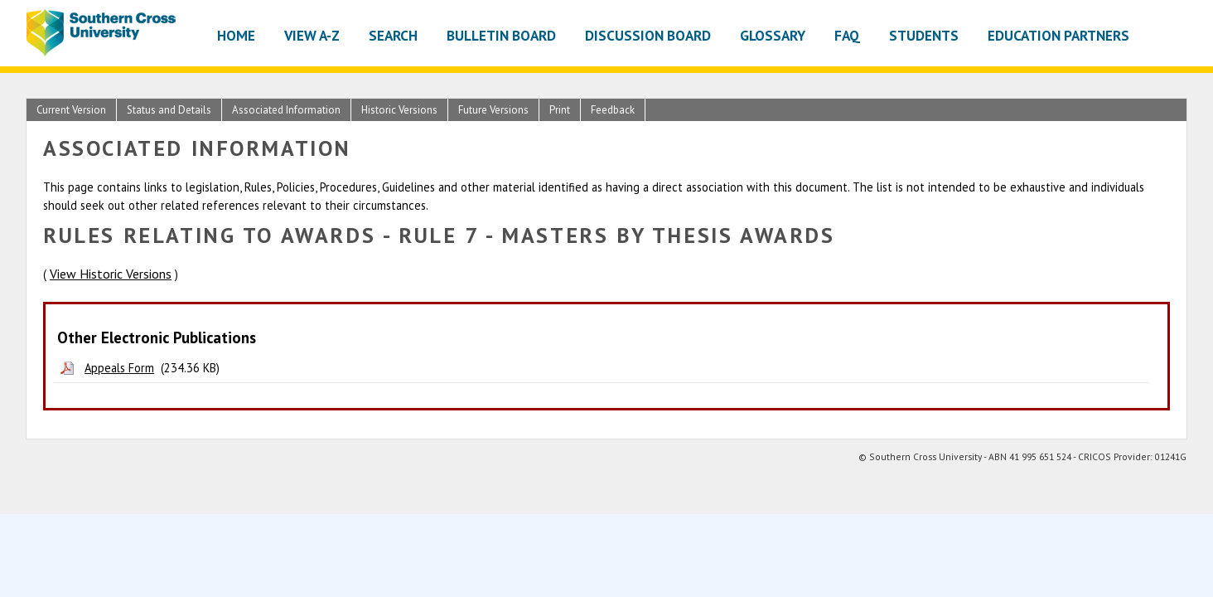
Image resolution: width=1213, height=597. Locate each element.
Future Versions (493, 110)
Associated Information (286, 110)
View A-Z (312, 35)
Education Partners (1058, 35)
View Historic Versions (111, 273)
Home (236, 35)
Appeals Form (119, 368)
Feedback (613, 110)
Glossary (772, 35)
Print (559, 110)
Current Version (71, 110)
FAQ (847, 35)
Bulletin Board (501, 35)
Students (924, 35)
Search (393, 35)
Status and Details (169, 110)
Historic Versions (399, 110)
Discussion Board (648, 35)
